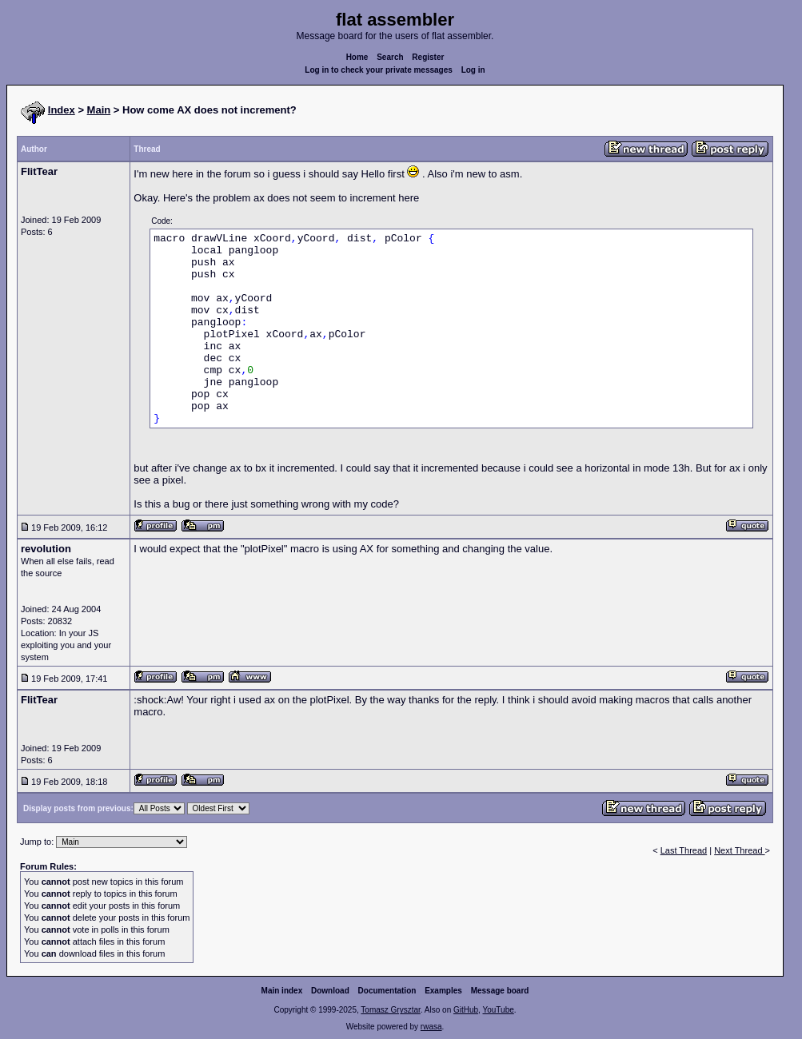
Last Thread (684, 850)
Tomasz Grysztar (390, 1009)
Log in (473, 70)
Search (390, 57)
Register (428, 57)
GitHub (465, 1009)
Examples (443, 990)
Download (330, 990)
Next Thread (739, 850)
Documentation (387, 990)
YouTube (497, 1009)
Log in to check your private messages (379, 70)
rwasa (431, 1026)
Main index (282, 990)
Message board (500, 990)
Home (357, 57)
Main (99, 110)
